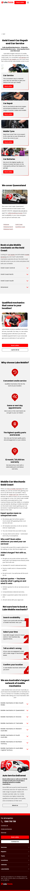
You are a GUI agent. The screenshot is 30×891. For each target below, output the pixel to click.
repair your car (13, 494)
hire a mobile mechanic (14, 489)
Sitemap (3, 832)
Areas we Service (6, 829)
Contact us (4, 825)
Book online (8, 86)
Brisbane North (8, 227)
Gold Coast (18, 224)
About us (15, 805)
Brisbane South (8, 229)
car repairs (12, 59)
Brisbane (6, 224)
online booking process (15, 213)
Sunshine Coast (20, 227)
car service (22, 57)
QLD (4, 34)
